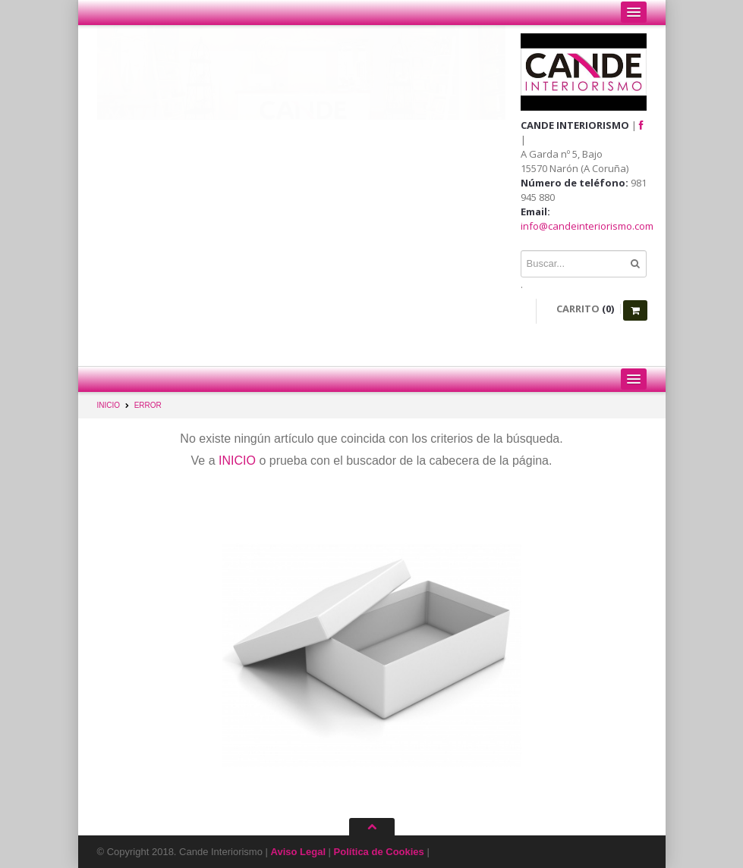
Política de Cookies (379, 851)
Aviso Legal (298, 851)
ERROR (148, 405)
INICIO (109, 405)
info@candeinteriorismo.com (587, 226)
